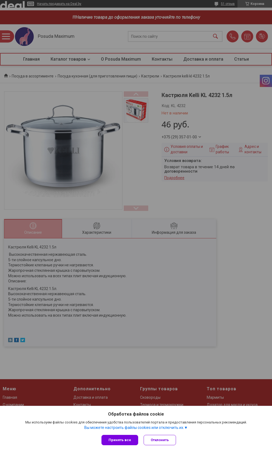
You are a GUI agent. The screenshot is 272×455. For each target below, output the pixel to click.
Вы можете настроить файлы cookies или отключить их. (134, 427)
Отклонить (160, 440)
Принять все (120, 440)
